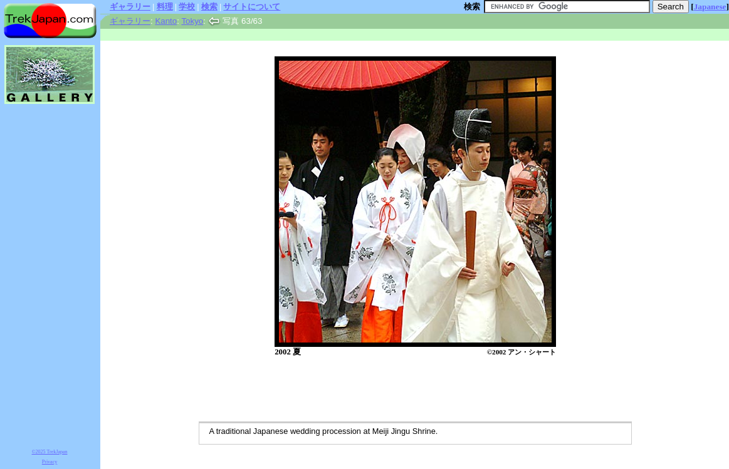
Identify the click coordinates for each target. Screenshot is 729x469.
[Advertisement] (402, 390)
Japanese (710, 6)
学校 (187, 6)
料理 (165, 6)
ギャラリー (130, 6)
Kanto (166, 21)
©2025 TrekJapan (50, 452)
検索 (209, 6)
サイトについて (251, 6)
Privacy (49, 462)
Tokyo (192, 21)
